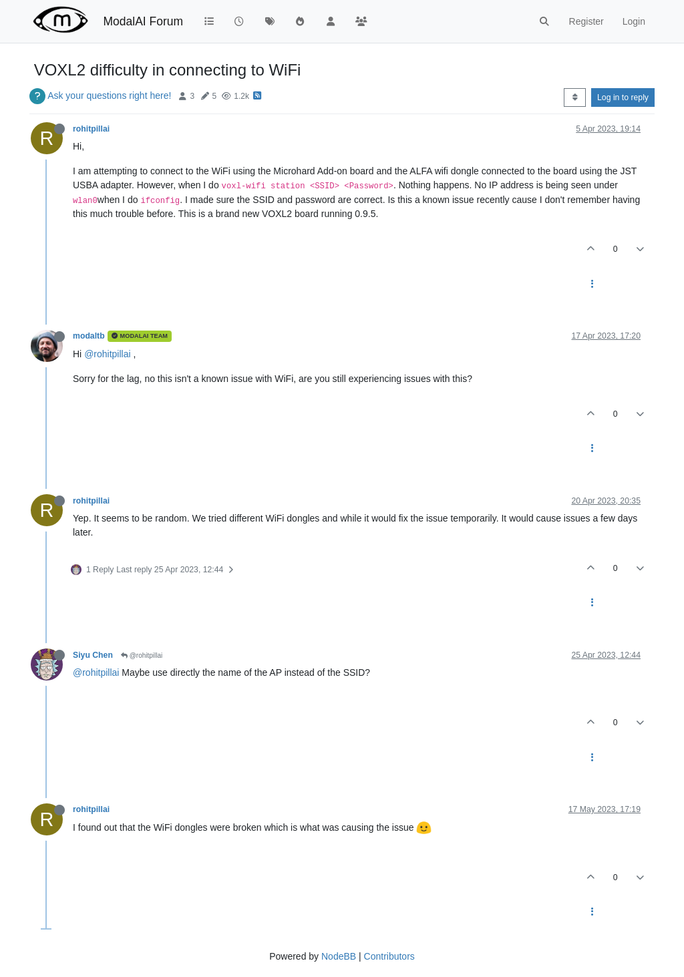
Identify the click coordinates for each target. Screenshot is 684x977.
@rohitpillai (107, 354)
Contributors (389, 956)
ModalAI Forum (143, 21)
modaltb (89, 336)
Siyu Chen (93, 655)
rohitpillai (91, 129)
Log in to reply (623, 97)
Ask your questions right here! (109, 95)
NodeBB (338, 956)
